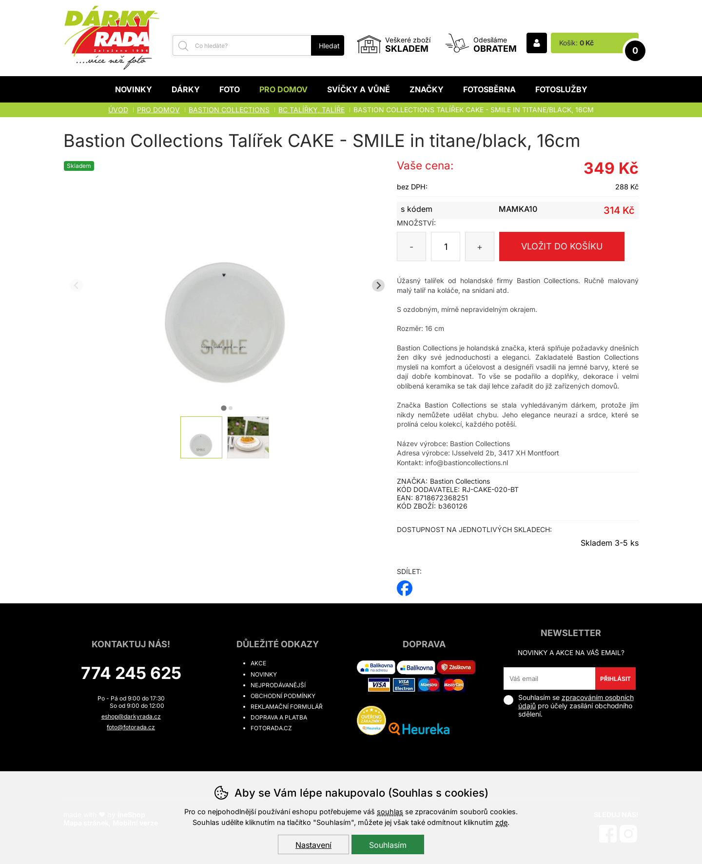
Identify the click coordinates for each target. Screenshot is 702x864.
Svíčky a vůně (358, 89)
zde (501, 822)
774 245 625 (131, 673)
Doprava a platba (279, 717)
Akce (258, 663)
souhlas (390, 811)
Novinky (133, 89)
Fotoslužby (561, 89)
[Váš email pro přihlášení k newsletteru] (550, 678)
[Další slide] (378, 285)
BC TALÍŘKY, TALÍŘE (311, 109)
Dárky (186, 89)
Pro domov (283, 89)
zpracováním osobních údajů (576, 701)
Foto (229, 89)
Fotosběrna (489, 89)
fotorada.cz (271, 728)
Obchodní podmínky (283, 695)
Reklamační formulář (287, 706)
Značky (427, 89)
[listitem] (201, 437)
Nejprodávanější (278, 685)
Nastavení (313, 845)
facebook (404, 585)
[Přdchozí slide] (76, 285)
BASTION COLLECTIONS (229, 109)
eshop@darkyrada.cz (131, 716)
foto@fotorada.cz (131, 727)
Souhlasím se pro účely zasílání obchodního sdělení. (569, 705)
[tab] (224, 408)
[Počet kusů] (445, 246)
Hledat (329, 45)
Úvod (118, 109)
